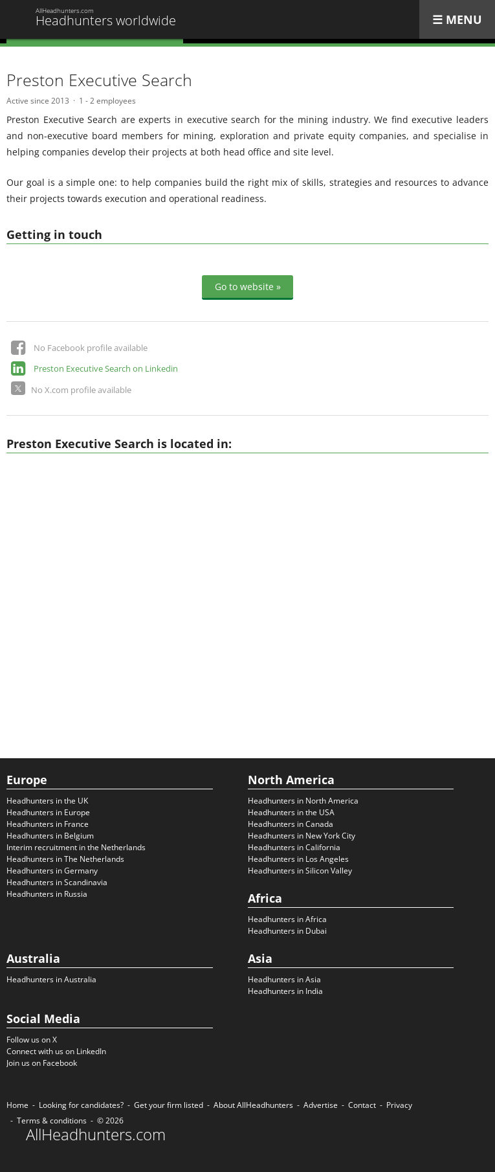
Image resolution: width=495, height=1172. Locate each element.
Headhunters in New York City (301, 835)
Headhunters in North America (303, 800)
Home (17, 1104)
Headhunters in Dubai (287, 930)
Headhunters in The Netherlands (65, 858)
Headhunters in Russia (46, 893)
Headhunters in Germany (52, 870)
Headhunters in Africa (287, 919)
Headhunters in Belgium (50, 835)
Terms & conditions (52, 1120)
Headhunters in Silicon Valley (300, 870)
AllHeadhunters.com (96, 1134)
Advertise (320, 1104)
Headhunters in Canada (290, 823)
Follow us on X (31, 1039)
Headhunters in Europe (48, 812)
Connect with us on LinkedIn (56, 1051)
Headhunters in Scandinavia (56, 882)
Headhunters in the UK (47, 800)
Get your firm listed (168, 1104)
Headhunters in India (285, 991)
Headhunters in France (47, 823)
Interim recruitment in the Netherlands (76, 847)
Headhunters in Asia (284, 979)
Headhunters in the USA (291, 812)
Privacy (399, 1104)
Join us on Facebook (41, 1062)
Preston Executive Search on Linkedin (106, 368)
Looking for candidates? (81, 1104)
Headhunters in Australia (51, 979)
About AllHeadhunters (253, 1104)
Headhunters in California (294, 847)
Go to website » (248, 286)
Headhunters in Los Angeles (298, 858)
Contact (362, 1104)
